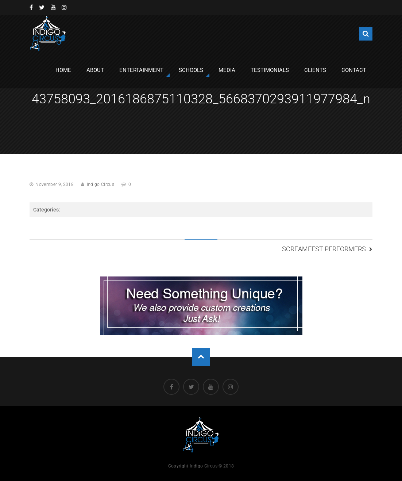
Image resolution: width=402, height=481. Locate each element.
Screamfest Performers (324, 249)
